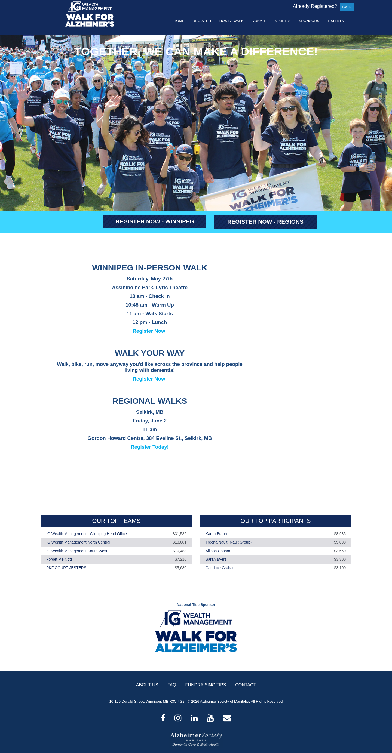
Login (346, 6)
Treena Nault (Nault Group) (229, 542)
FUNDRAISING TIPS (205, 685)
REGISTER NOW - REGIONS (265, 221)
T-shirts (335, 21)
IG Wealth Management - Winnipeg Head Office (86, 534)
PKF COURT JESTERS (66, 568)
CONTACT (245, 685)
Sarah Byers (216, 559)
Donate (259, 21)
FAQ (171, 685)
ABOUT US (147, 685)
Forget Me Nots (59, 559)
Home (179, 21)
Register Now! (150, 331)
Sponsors (309, 21)
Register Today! (150, 447)
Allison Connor (218, 551)
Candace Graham (221, 568)
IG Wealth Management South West (76, 551)
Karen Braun (216, 534)
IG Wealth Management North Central (78, 542)
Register (202, 21)
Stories (282, 21)
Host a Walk (231, 21)
